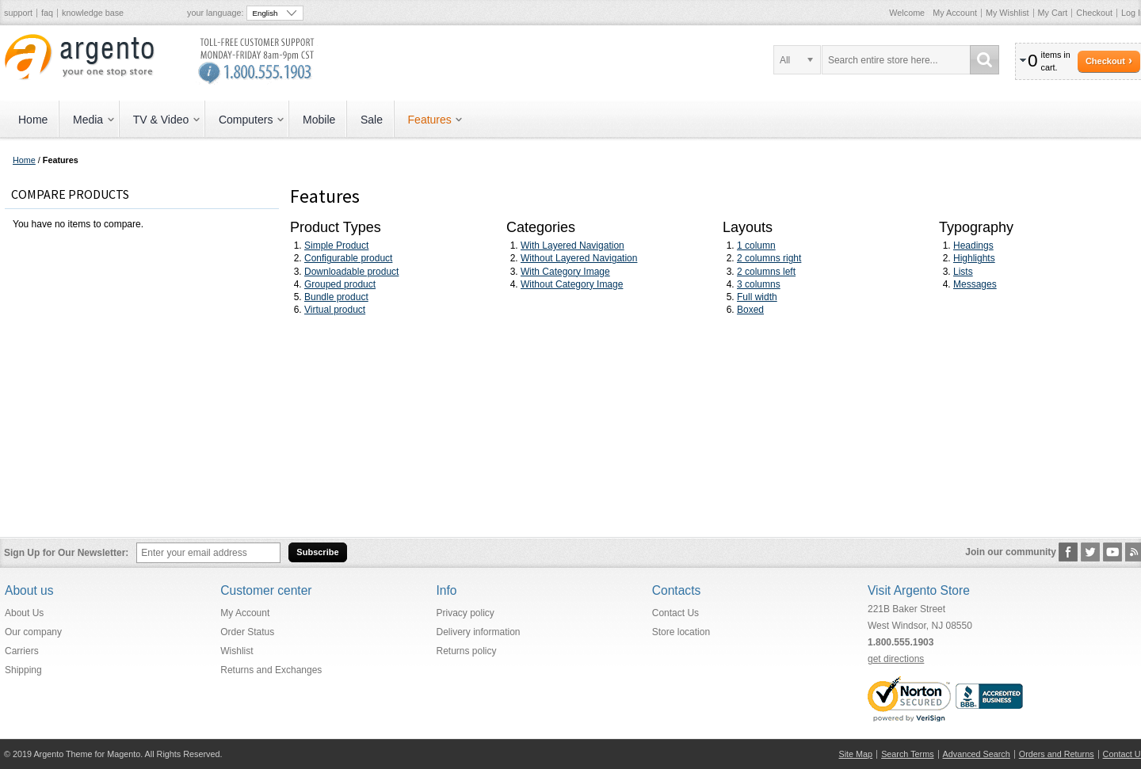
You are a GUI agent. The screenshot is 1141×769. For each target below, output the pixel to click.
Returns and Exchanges (271, 670)
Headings (973, 245)
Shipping (23, 670)
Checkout (1094, 12)
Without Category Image (572, 284)
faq (47, 12)
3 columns (758, 284)
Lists (963, 271)
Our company (33, 632)
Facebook (1068, 552)
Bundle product (336, 297)
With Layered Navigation (572, 245)
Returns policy (467, 651)
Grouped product (340, 284)
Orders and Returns (1056, 754)
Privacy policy (465, 613)
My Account (955, 12)
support (18, 12)
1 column (756, 245)
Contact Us (675, 613)
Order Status (247, 632)
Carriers (22, 651)
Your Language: (215, 12)
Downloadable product (351, 271)
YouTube (1113, 552)
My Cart (1053, 12)
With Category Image (565, 271)
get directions (896, 658)
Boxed (750, 309)
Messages (975, 284)
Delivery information (479, 632)
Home (24, 160)
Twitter (1091, 552)
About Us (24, 613)
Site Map (856, 754)
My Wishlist (1007, 12)
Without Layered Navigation (579, 258)
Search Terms (907, 754)
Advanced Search (976, 754)
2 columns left (766, 271)
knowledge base (93, 12)
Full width (757, 297)
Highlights (974, 258)
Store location (681, 632)
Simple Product (336, 245)
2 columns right (769, 258)
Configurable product (348, 258)
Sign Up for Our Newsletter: (66, 552)
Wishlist (236, 651)
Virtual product (334, 309)
